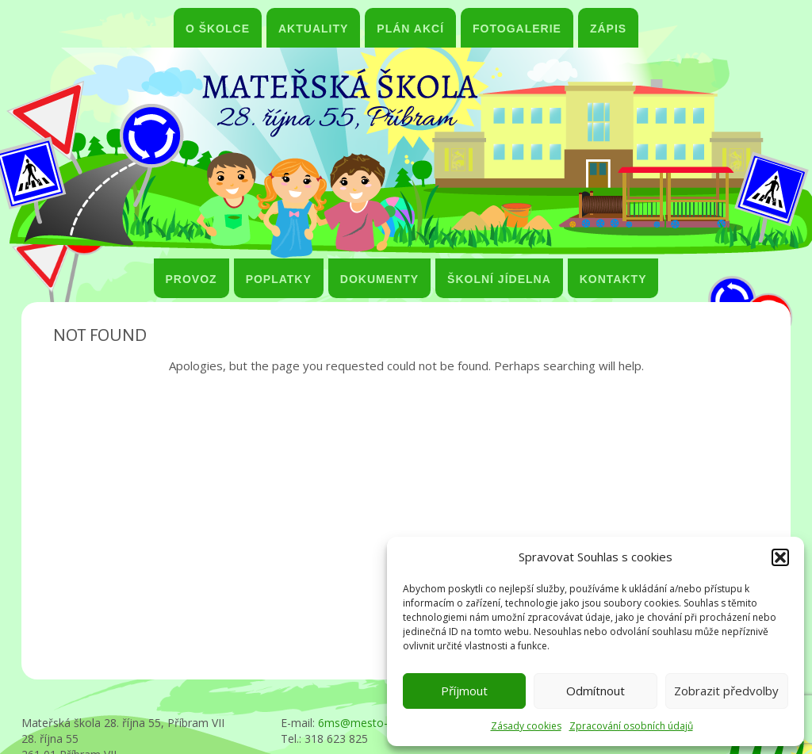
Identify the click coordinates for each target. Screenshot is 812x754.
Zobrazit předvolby (726, 691)
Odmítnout (595, 691)
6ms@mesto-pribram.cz (379, 722)
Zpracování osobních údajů (631, 726)
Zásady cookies (526, 726)
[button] (780, 557)
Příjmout (464, 691)
